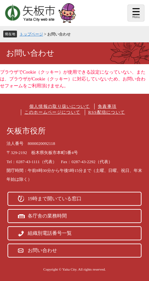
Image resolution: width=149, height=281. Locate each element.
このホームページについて (52, 112)
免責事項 (107, 106)
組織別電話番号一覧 (50, 233)
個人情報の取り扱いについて (59, 106)
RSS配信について (106, 112)
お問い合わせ (42, 250)
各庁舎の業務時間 (47, 215)
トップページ (31, 34)
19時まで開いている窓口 (55, 198)
